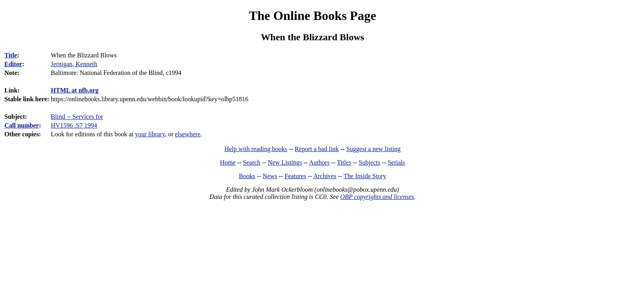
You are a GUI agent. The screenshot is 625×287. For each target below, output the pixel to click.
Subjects (369, 162)
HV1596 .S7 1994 (74, 125)
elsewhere (187, 134)
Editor (13, 64)
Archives (324, 176)
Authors (319, 162)
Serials (396, 162)
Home (228, 162)
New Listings (285, 162)
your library (150, 134)
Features (295, 176)
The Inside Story (365, 176)
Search (252, 162)
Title (10, 55)
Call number (21, 125)
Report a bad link (317, 148)
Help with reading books (255, 148)
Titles (344, 162)
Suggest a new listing (373, 148)
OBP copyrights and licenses (377, 196)
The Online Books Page (312, 15)
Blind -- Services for (77, 116)
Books (247, 176)
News (270, 176)
